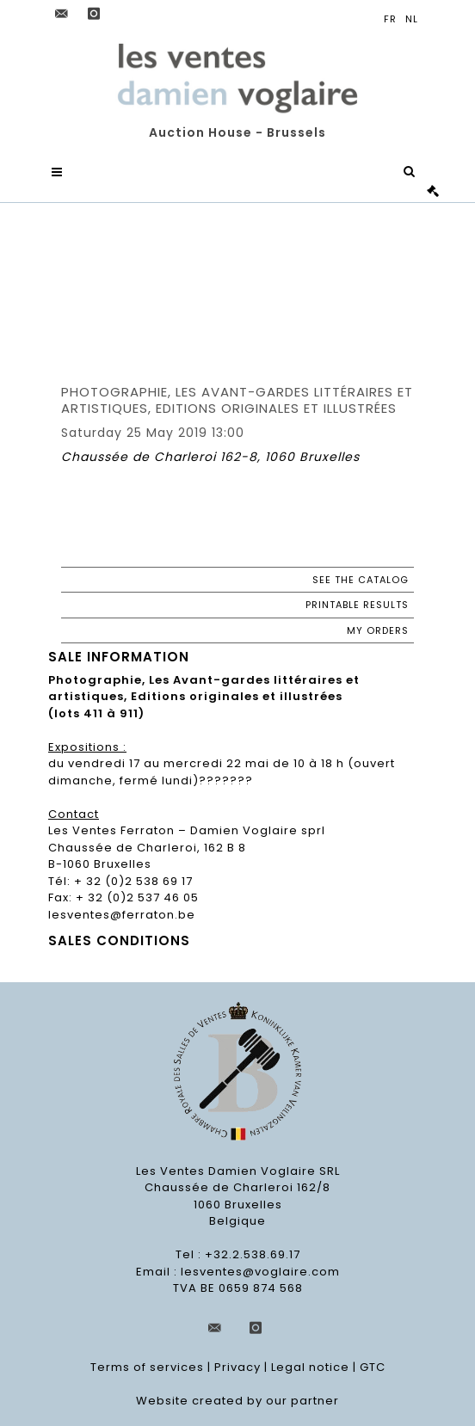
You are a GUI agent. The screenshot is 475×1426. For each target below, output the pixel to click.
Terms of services (147, 1367)
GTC (373, 1367)
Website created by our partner (237, 1400)
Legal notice (310, 1367)
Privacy (237, 1367)
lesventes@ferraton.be (121, 915)
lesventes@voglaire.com (260, 1271)
